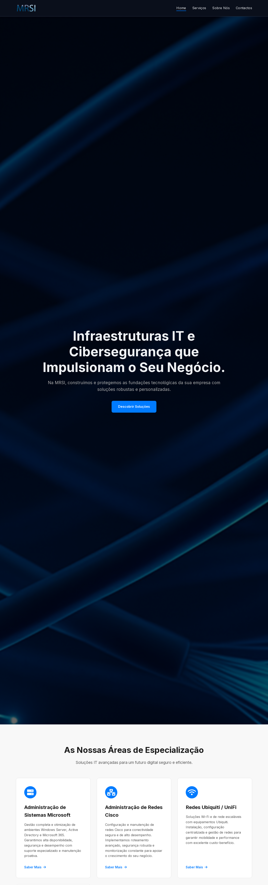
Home (181, 8)
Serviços (199, 8)
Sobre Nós (221, 8)
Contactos (244, 8)
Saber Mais (35, 867)
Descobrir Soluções (134, 406)
